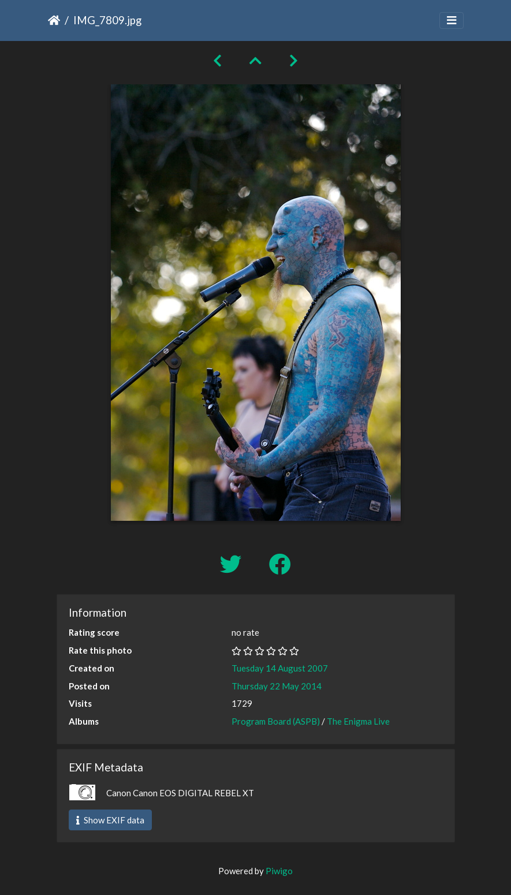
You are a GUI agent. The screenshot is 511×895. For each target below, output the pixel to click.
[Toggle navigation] (451, 20)
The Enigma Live (358, 721)
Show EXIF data (110, 820)
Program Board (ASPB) (276, 721)
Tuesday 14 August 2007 (280, 668)
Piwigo (279, 871)
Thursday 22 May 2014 (277, 686)
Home (54, 20)
